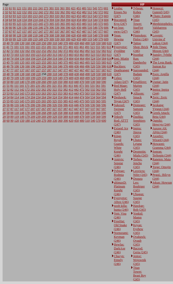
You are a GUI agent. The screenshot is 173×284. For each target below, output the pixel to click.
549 (95, 39)
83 (11, 93)
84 (11, 97)
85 (11, 101)
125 (19, 24)
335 (57, 24)
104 (16, 58)
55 (8, 101)
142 (22, 89)
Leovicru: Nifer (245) (140, 173)
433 (76, 55)
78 (11, 74)
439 (76, 78)
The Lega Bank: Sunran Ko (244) (162, 66)
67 (10, 31)
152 (24, 12)
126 (19, 27)
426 (73, 27)
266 (43, 105)
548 (95, 35)
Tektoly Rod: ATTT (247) (121, 120)
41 (8, 47)
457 (79, 31)
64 (10, 20)
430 (76, 43)
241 (40, 8)
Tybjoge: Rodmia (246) (119, 174)
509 (87, 117)
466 (82, 66)
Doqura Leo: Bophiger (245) (139, 184)
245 (40, 24)
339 (57, 39)
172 (27, 89)
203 (33, 93)
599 (103, 117)
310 (54, 43)
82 (11, 89)
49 (8, 78)
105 (16, 62)
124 (19, 20)
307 (51, 31)
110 (16, 82)
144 (22, 97)
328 (54, 113)
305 (51, 24)
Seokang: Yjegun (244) (161, 107)
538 (93, 113)
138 (22, 74)
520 (93, 43)
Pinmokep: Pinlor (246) (140, 37)
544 (95, 20)
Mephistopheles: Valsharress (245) (163, 27)
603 (106, 16)
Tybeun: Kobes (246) (138, 12)
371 (65, 47)
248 (40, 35)
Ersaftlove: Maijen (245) (140, 85)
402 (71, 51)
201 (32, 86)
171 (27, 86)
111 (16, 86)
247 (40, 31)
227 (38, 70)
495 (87, 62)
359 (60, 117)
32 (6, 12)
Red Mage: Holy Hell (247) (121, 89)
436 (76, 66)
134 (22, 58)
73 (11, 55)
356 (60, 105)
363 (62, 16)
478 (82, 113)
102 (16, 51)
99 (14, 39)
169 (27, 78)
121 (19, 8)
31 (6, 8)
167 (27, 70)
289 (49, 78)
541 (95, 8)
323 (54, 93)
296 (49, 105)
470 (82, 82)
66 (10, 27)
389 (65, 117)
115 (16, 101)
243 (40, 16)
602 (106, 12)
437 (76, 70)
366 (62, 27)
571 (100, 8)
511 (89, 8)
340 (60, 43)
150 (22, 120)
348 (60, 74)
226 (38, 66)
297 (49, 109)
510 (87, 120)
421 (73, 8)
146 (22, 105)
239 (38, 117)
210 (33, 120)
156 (24, 27)
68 (10, 35)
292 (49, 89)
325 (54, 101)
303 (51, 16)
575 (100, 24)
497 (87, 70)
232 (38, 89)
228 (38, 74)
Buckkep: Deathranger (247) (121, 70)
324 (54, 97)
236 (38, 105)
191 (33, 47)
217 (35, 31)
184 (29, 20)
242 (40, 12)
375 (65, 62)
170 (27, 82)
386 (65, 105)
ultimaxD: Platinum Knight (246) (120, 188)
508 (87, 113)
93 (14, 16)
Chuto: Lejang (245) (137, 143)
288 (49, 74)
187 (29, 31)
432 (76, 51)
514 (89, 20)
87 (11, 109)
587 (103, 70)
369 (62, 39)
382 (65, 89)
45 (8, 62)
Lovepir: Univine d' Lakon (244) (160, 39)
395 (68, 24)
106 (16, 66)
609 (106, 39)
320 (54, 82)
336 (57, 27)
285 (49, 62)
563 (98, 93)
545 (95, 24)
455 (79, 24)
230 (38, 82)
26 (4, 105)
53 (8, 93)
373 (65, 55)
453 (79, 16)
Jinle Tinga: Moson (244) (161, 49)
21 (4, 86)
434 (76, 58)
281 (49, 47)
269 (43, 117)
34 (6, 20)
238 (38, 113)
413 (71, 93)
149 (22, 117)
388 (65, 113)
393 (68, 16)
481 (84, 8)
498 (87, 74)
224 (38, 58)
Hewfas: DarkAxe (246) (119, 248)
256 (43, 66)
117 (16, 109)
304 (51, 20)
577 (100, 31)
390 (65, 120)
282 (49, 51)
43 (8, 55)
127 (19, 31)
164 (27, 58)
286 (49, 66)
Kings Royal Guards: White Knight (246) (119, 145)
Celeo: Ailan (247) (121, 80)
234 (38, 97)
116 (16, 105)
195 (33, 62)
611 (109, 47)
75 (11, 62)
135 (22, 62)
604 (106, 20)
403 (71, 55)
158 (24, 35)
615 (109, 62)
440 (76, 82)
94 (14, 20)
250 (43, 43)
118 (16, 113)
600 (103, 120)
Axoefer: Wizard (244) (161, 138)
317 (54, 70)
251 (43, 47)
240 (38, 120)
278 (46, 35)
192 (33, 51)
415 (71, 101)
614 (109, 58)
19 (4, 78)
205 (33, 101)
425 (73, 24)
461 (81, 47)
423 (73, 16)
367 (62, 31)
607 (106, 31)
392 (68, 12)
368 (62, 35)
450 (76, 120)
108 (16, 74)
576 (100, 27)
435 (76, 62)
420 (71, 120)
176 (27, 105)
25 (4, 101)
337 (57, 31)
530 (93, 82)
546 (95, 27)
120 (16, 120)
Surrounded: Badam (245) (140, 74)
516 (89, 27)
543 (95, 16)
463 (82, 55)
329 (54, 117)
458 (79, 35)
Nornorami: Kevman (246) (121, 236)
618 (109, 74)
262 (43, 89)
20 (4, 82)
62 (10, 12)
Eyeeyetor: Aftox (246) (121, 200)
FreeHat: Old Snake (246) (120, 225)
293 (49, 93)
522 (93, 51)
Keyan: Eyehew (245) (138, 229)
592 (103, 89)
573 (100, 16)
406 (71, 66)
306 (51, 27)
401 (70, 47)
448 (76, 113)
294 (49, 97)
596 (103, 105)
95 (14, 24)
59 (8, 117)
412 (71, 89)
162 (27, 51)
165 (27, 62)
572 (100, 12)
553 (98, 55)
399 (68, 39)
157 (24, 31)
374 (65, 58)
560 (98, 82)
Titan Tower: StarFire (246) (138, 25)
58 (8, 113)
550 (98, 43)
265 (43, 101)
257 (43, 70)
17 (4, 70)
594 (103, 97)
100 (16, 43)
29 (4, 117)
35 (6, 24)
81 (11, 86)
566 (98, 105)
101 (16, 47)
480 (82, 120)
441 (76, 86)
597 (103, 109)
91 (14, 8)
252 (43, 51)
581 (103, 47)
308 (51, 35)
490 (87, 43)
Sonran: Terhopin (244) (162, 153)
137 (22, 70)
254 (43, 58)
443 (76, 93)
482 (84, 12)
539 (93, 117)
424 (73, 20)
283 (49, 55)
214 (35, 20)
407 (71, 70)
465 (82, 62)
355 (60, 101)
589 (103, 78)
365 (62, 24)
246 (40, 27)
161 (27, 47)
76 (11, 66)
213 (35, 16)
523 (93, 55)
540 (93, 120)
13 (4, 55)
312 (54, 51)
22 (4, 89)
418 (71, 113)
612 (109, 51)
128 (19, 35)
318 (54, 74)
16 (4, 66)
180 (27, 120)
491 (87, 47)
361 (62, 8)
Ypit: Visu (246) (120, 215)
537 (93, 109)
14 (4, 58)
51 (8, 86)
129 (19, 39)
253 (43, 55)
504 (87, 97)
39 (6, 39)
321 (54, 86)
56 (8, 105)
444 (76, 97)
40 (8, 43)
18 (4, 74)
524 (93, 58)
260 (43, 82)
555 (98, 62)
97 (14, 31)
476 (82, 105)
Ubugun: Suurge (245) (138, 198)
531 (92, 86)
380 (65, 82)
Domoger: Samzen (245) (139, 109)
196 (33, 66)
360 (60, 120)
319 (54, 78)
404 (71, 58)
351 (60, 86)
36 (6, 27)
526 (93, 66)
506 (87, 105)
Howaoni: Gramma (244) (162, 145)
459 (79, 39)
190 (33, 43)
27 (4, 109)
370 (65, 43)
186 (29, 27)
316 (54, 66)
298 (49, 113)
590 (103, 82)
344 (60, 58)
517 (89, 31)
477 (82, 109)
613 (109, 55)
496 (87, 66)
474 (82, 97)
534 (93, 97)
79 (11, 78)
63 (10, 16)
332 (57, 12)
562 (98, 89)
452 (79, 12)
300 (49, 120)
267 (43, 109)
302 (51, 12)
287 (49, 70)
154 (24, 20)
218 (35, 35)
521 (92, 47)
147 (22, 109)
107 (16, 70)
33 (6, 16)
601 (105, 8)
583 (103, 55)
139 (22, 78)
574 (100, 20)
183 (29, 16)
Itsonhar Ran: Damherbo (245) (139, 60)
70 (11, 43)
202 (33, 89)
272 (46, 12)
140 (22, 82)
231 (38, 86)
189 (29, 39)
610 (109, 43)
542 (95, 12)
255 (43, 62)
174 (27, 97)
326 (54, 105)
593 (103, 93)
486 (84, 27)
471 (81, 86)
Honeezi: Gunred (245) (161, 10)
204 (33, 97)
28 (4, 113)
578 (100, 35)
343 (60, 55)
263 (43, 93)
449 (76, 117)
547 (95, 31)
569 (98, 117)
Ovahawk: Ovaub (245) (139, 240)
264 (43, 97)
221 (38, 47)
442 (76, 89)
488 (84, 35)
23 (4, 93)
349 (60, 78)
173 (27, 93)
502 (87, 89)
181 (29, 8)
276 (46, 27)
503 (87, 93)
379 (65, 78)
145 (22, 101)
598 (103, 113)
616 (109, 66)
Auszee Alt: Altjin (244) (160, 130)
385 (65, 101)
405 (71, 62)
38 (6, 35)
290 (49, 82)
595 (103, 101)
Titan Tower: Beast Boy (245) (139, 273)
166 (27, 66)
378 (65, 74)
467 (82, 70)
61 (10, 8)
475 (82, 101)
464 (82, 58)
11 (4, 47)
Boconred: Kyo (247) (120, 22)
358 (60, 113)
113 (16, 93)
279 (46, 39)
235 (38, 101)
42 (8, 51)
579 (100, 39)
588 (103, 74)
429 (73, 39)
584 (103, 58)
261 (43, 86)
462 (82, 51)
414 (71, 97)
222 (38, 51)
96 (14, 27)
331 (57, 8)
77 (11, 70)
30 (4, 120)
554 (98, 58)
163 (27, 55)
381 (65, 86)
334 (57, 20)
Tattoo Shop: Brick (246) (140, 47)
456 (79, 27)
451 (79, 8)
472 (82, 89)
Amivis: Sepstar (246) (119, 163)
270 (43, 120)
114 (16, 97)
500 (87, 82)
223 (38, 55)
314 (54, 58)
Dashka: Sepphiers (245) (139, 120)
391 (68, 8)
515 (89, 24)
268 (43, 113)
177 (27, 109)
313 (54, 55)
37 (6, 31)
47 (8, 70)
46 (8, 66)
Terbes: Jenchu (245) (137, 163)
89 (11, 117)
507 (87, 109)
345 (60, 62)
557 (98, 70)
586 (103, 66)
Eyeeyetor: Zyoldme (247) (120, 51)
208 (33, 113)
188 (29, 35)
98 (14, 35)
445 (76, 101)
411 (70, 86)
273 (46, 16)
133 (22, 55)
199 (33, 78)
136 (22, 66)
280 (49, 43)
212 (35, 12)
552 (98, 51)
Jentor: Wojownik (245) (139, 260)
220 (38, 43)
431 (76, 47)
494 (87, 58)
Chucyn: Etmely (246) (119, 260)
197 (33, 70)
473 (82, 93)
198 (33, 74)
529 (93, 78)
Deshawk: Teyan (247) (121, 99)
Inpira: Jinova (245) (137, 132)
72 (11, 51)
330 (54, 120)
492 (87, 51)
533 (93, 93)
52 (8, 89)
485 (84, 24)
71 (11, 47)
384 (65, 97)
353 (60, 93)
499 (87, 78)
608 (106, 35)
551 (98, 47)
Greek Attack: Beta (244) (161, 115)
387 (65, 109)
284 (49, 58)
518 (89, 35)
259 (43, 78)
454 (79, 20)
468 (82, 74)
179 (27, 117)
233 (38, 93)
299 (49, 117)
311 (54, 47)
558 (98, 74)
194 (33, 58)
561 (98, 86)
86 (11, 105)
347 (60, 70)
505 (87, 101)
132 (22, 51)
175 (27, 101)
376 (65, 66)
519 (89, 39)
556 (98, 66)
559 (98, 78)
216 (35, 27)
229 (38, 78)
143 (22, 93)
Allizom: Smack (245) (138, 97)
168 (27, 74)
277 (46, 31)
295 (49, 101)
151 (24, 8)
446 (76, 105)
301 (51, 8)
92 (14, 12)
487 (84, 31)
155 (24, 24)
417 (71, 109)
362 (62, 12)
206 (33, 105)
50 (8, 82)
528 (93, 74)
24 (4, 97)
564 (98, 97)
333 (57, 16)
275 (46, 24)
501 (87, 86)
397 (68, 31)
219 (35, 39)
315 (54, 62)
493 (87, 55)
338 (57, 35)
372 (65, 51)
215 (35, 24)
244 (40, 20)
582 (103, 51)
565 (98, 101)
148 (22, 113)
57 (8, 109)
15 (4, 62)
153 (24, 16)
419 (71, 117)
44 (8, 58)
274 (46, 20)
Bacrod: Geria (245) (140, 250)
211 (35, 8)
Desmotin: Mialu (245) (140, 153)
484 (84, 20)
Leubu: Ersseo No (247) (120, 12)
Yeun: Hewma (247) (118, 39)
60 (8, 120)
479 (82, 117)
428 (73, 35)
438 (76, 74)
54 (8, 97)
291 (49, 86)
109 (16, 78)
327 (54, 109)
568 (98, 113)
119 (16, 117)
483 (84, 16)
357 (60, 109)
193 (33, 55)
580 (103, 43)
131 (22, 47)
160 (27, 43)
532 (93, 89)
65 (10, 24)
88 (11, 113)
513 (89, 16)
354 (60, 97)
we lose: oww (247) (120, 29)
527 (93, 70)
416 (71, 105)
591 (103, 86)
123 (19, 16)
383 (65, 93)
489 (84, 39)
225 (38, 62)
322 (54, 89)
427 (73, 31)
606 (106, 27)
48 (8, 74)
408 (71, 74)
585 (103, 62)
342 (60, 51)
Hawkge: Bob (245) (139, 207)
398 (68, 35)
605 (106, 24)
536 (93, 105)
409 (71, 78)
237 (38, 109)
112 (16, 89)
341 (60, 47)
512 (89, 12)
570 (98, 120)
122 (19, 12)
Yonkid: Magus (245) (138, 217)
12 (4, 51)
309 (51, 39)
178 (27, 113)
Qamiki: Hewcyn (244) (161, 122)
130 (22, 43)
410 (71, 82)
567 (98, 109)
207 (33, 109)
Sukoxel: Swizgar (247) (119, 109)
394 (68, 20)
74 (11, 58)
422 (73, 12)
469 (82, 78)
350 (60, 82)
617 (109, 70)
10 (4, 43)
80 (11, 82)
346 (60, 66)
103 (16, 55)
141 (21, 86)
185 (29, 24)
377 (65, 70)
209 (33, 117)
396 (68, 27)
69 (10, 39)
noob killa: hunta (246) (121, 207)
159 (24, 39)
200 (33, 82)
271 (46, 8)
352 (60, 89)
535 (93, 101)
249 (40, 39)
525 (93, 62)
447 (76, 109)
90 (11, 120)
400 (71, 43)
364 (62, 20)
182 (29, 12)
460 (82, 43)
